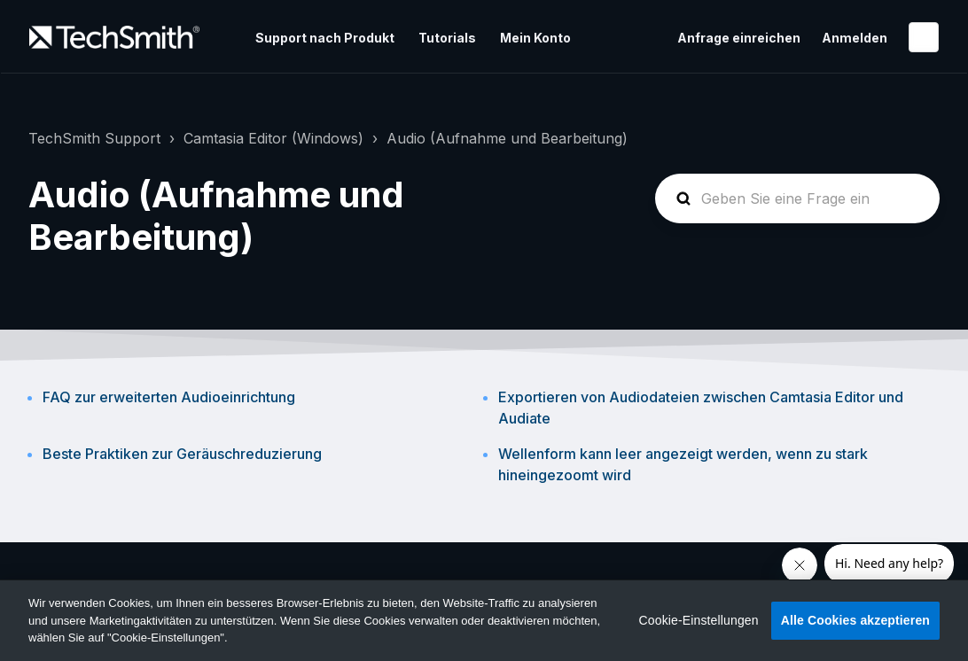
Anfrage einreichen (738, 37)
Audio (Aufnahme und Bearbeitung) (507, 138)
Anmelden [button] (854, 37)
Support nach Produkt (324, 37)
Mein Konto (535, 37)
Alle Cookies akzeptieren (855, 620)
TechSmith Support (94, 138)
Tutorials (447, 37)
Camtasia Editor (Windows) (273, 138)
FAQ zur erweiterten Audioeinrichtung (169, 397)
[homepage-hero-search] (797, 198)
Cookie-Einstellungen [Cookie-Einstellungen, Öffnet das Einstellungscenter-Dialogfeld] (699, 620)
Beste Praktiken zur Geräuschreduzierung (182, 454)
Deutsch (924, 37)
